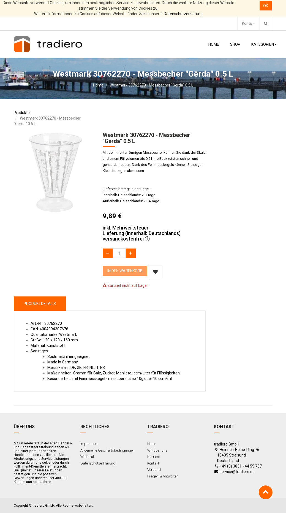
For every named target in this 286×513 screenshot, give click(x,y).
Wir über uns (157, 450)
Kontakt (153, 463)
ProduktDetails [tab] (40, 303)
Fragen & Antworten (162, 476)
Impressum (89, 444)
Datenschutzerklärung (183, 14)
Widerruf (87, 457)
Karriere (153, 457)
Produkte (22, 112)
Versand (154, 470)
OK (265, 6)
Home (98, 85)
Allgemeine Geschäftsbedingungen (107, 450)
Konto (248, 23)
